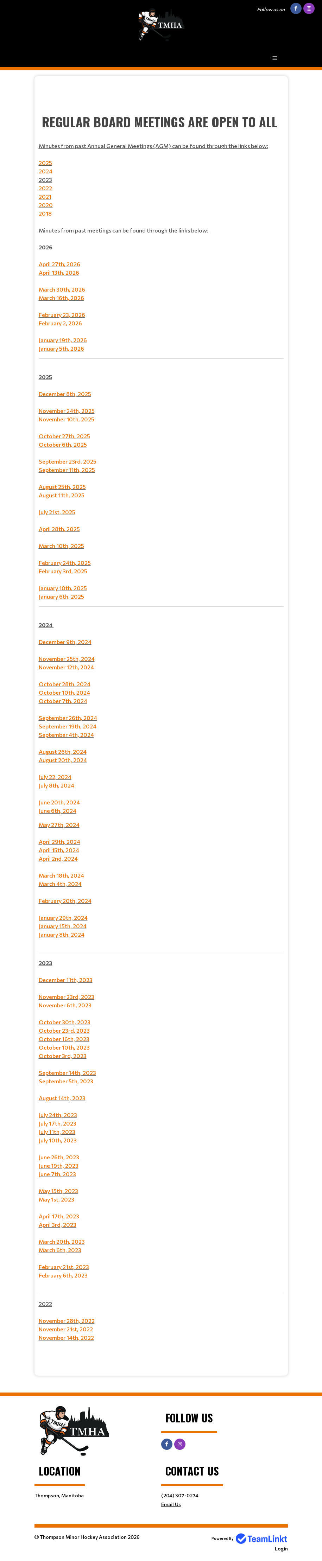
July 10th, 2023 (58, 1140)
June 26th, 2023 (59, 1157)
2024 (45, 171)
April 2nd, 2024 (58, 858)
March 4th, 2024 (60, 883)
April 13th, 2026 (59, 272)
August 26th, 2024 (63, 751)
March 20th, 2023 (62, 1241)
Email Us (171, 1504)
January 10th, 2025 (63, 588)
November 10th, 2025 (66, 419)
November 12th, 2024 (66, 667)
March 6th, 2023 (60, 1250)
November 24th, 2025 (67, 410)
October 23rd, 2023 (64, 1030)
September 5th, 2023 (66, 1081)
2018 (45, 213)
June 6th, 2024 (57, 810)
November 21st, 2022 (66, 1329)
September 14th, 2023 (67, 1072)
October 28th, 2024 (64, 684)
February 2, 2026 (60, 323)
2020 (46, 205)
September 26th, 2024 (68, 717)
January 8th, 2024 (61, 934)
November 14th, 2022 (66, 1337)
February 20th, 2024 (65, 900)
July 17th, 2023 (57, 1123)
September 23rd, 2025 (67, 461)
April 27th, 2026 (59, 264)
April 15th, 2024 (59, 850)
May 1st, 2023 (56, 1199)
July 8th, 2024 (56, 785)
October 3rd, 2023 (63, 1055)
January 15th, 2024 (63, 926)
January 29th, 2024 (63, 917)
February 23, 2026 (62, 314)
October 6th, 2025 (63, 444)
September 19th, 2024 (67, 726)
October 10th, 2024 (64, 692)
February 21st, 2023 (64, 1266)
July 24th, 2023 (58, 1114)
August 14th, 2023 (62, 1098)
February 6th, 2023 (63, 1275)
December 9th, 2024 (65, 641)
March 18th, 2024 (61, 875)
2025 (45, 162)
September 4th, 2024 (66, 734)
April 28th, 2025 (59, 528)
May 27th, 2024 (59, 824)
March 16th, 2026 (61, 297)
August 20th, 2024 (63, 760)
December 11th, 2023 (66, 979)
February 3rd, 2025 (63, 571)
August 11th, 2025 (61, 495)
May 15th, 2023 (58, 1190)
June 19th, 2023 (58, 1165)
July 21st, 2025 (57, 512)
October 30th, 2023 (64, 1022)
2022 (45, 188)
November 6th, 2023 (65, 1005)
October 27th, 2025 (64, 436)
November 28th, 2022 (67, 1320)
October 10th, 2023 (64, 1047)
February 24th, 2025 (65, 562)
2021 (45, 196)
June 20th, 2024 (59, 802)
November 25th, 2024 (67, 658)
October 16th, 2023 (64, 1039)
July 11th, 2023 (57, 1131)
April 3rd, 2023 (57, 1224)
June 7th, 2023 (57, 1174)
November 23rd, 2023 (66, 996)
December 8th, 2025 (65, 393)
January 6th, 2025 (61, 596)
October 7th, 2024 (63, 700)
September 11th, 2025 (67, 469)
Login (281, 1549)
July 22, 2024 (55, 776)
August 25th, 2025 (62, 486)
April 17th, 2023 (59, 1216)
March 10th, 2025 (61, 545)
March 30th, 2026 (62, 289)
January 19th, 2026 (63, 340)
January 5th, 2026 (61, 348)
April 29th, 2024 (59, 841)
